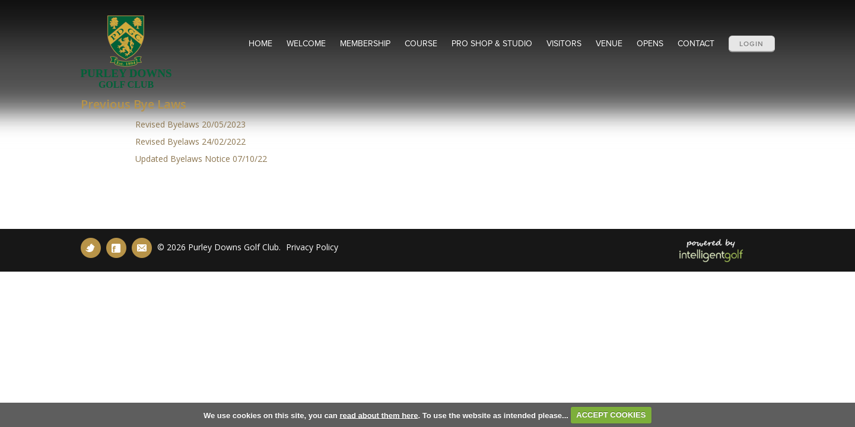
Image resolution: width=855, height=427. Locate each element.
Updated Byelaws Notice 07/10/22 (200, 158)
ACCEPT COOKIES (611, 414)
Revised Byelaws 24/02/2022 (190, 141)
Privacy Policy (312, 247)
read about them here (378, 414)
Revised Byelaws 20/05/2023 (189, 124)
